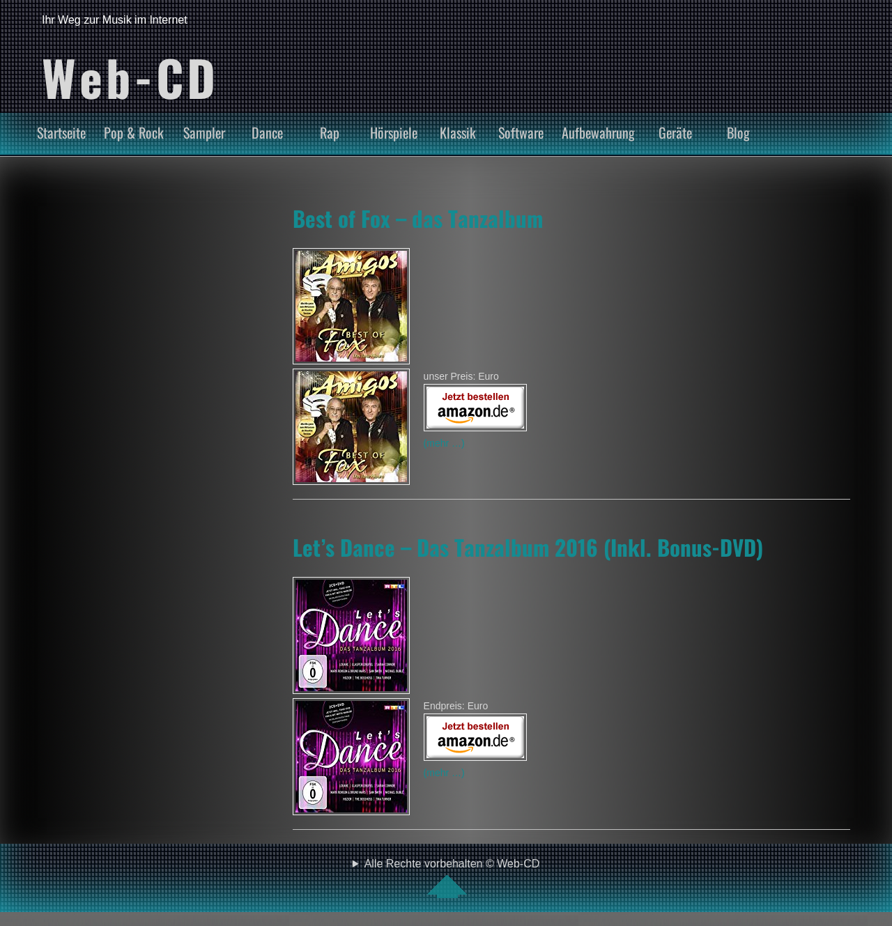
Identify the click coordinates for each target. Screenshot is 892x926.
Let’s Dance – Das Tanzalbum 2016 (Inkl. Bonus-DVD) (528, 547)
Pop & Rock (134, 132)
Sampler (204, 132)
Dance (267, 132)
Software (521, 132)
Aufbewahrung (598, 132)
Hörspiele (393, 132)
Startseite (61, 132)
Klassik (458, 132)
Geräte (675, 132)
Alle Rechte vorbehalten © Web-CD (452, 878)
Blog (738, 132)
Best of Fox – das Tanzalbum (418, 218)
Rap (329, 132)
